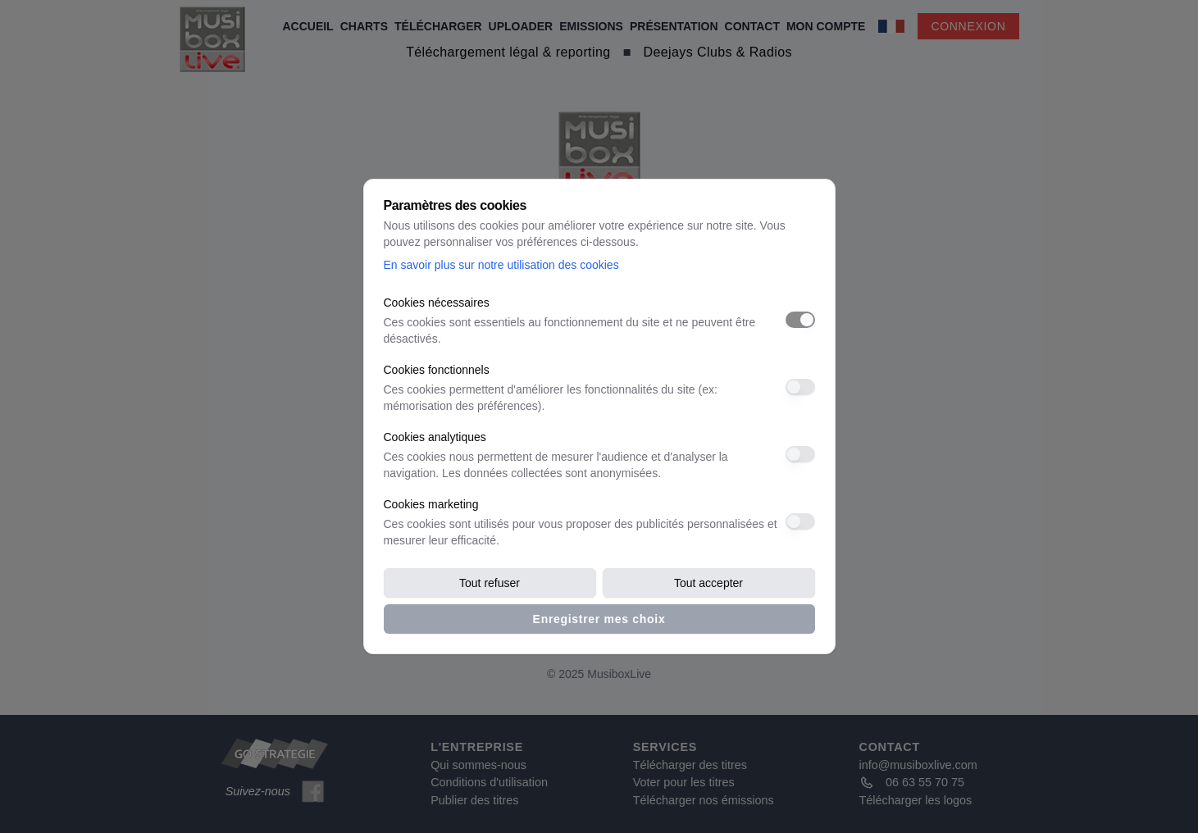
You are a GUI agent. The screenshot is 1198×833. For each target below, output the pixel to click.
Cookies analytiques (435, 437)
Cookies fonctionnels (437, 369)
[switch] (800, 320)
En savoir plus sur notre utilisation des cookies (501, 264)
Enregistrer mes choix (599, 619)
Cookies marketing (431, 504)
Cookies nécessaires (437, 302)
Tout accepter (708, 582)
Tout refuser (489, 582)
